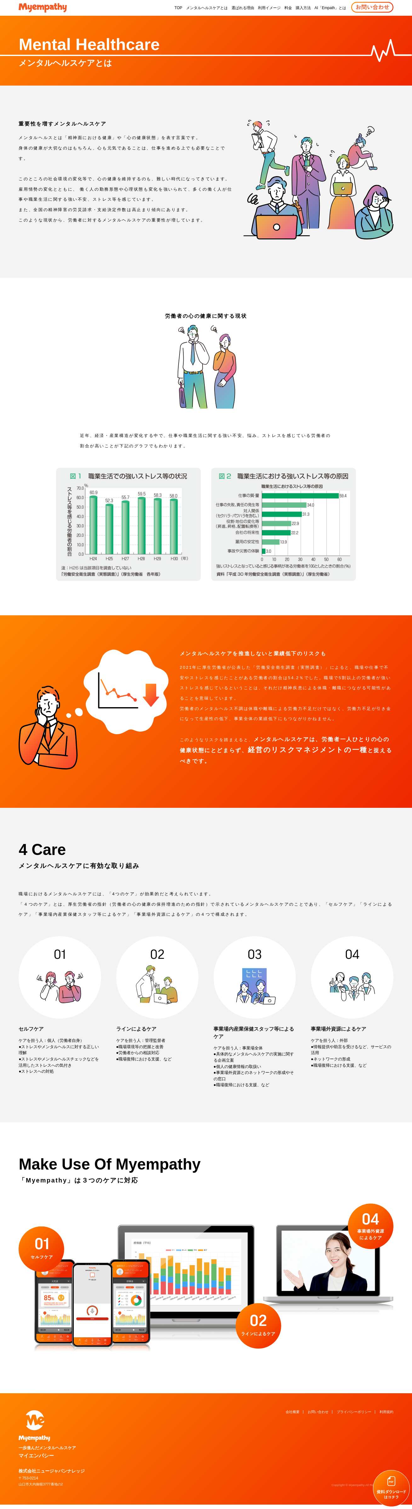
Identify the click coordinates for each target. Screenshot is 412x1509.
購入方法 (303, 8)
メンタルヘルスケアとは (207, 8)
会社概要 (293, 1406)
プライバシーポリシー (354, 1406)
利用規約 (386, 1406)
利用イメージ (269, 8)
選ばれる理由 (243, 8)
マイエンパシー (103, 1433)
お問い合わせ (318, 1406)
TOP (178, 8)
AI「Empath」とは (330, 8)
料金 (288, 8)
